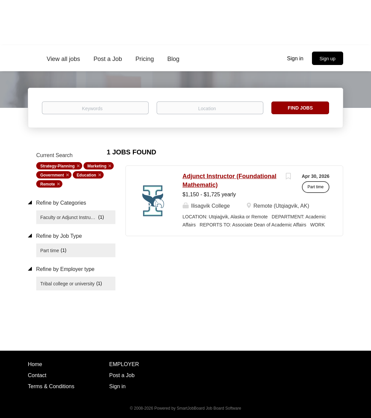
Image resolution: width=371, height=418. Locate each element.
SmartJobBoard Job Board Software (209, 408)
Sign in (295, 58)
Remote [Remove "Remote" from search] (47, 184)
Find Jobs (300, 108)
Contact (37, 375)
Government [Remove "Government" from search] (52, 175)
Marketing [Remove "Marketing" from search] (97, 166)
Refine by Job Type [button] (58, 236)
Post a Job (122, 375)
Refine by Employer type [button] (65, 269)
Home (35, 364)
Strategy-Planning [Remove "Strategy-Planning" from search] (57, 166)
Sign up (327, 58)
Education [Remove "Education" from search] (86, 175)
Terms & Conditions (51, 386)
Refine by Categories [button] (60, 203)
